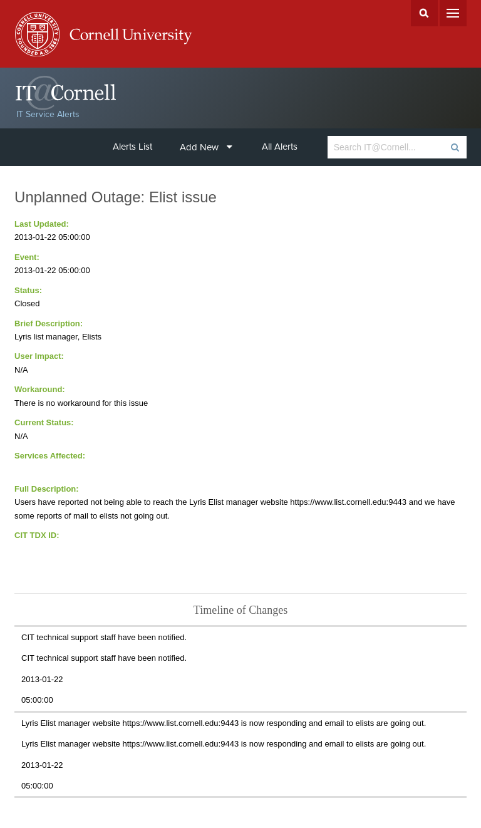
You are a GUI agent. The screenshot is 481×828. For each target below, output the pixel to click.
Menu (453, 13)
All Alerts (279, 146)
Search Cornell (424, 13)
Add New (206, 147)
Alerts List (132, 146)
